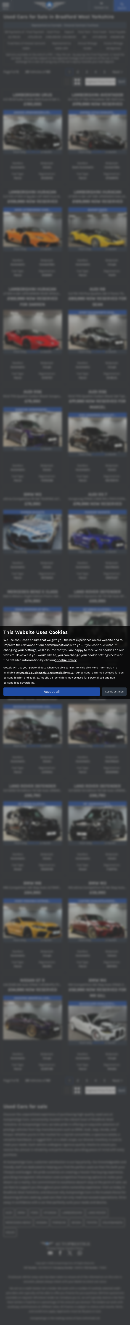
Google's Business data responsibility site (46, 672)
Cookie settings (114, 691)
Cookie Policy (66, 660)
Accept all (52, 691)
